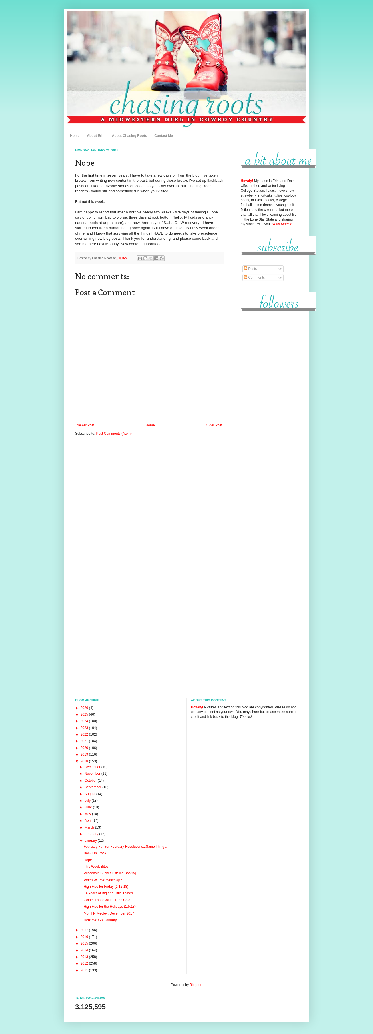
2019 (85, 754)
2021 (85, 741)
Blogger (195, 985)
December (93, 767)
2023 (85, 728)
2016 (85, 937)
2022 (85, 734)
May (88, 814)
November (93, 774)
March (90, 827)
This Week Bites (96, 867)
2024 (85, 721)
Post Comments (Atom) (114, 434)
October (91, 781)
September (93, 787)
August (90, 794)
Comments (254, 278)
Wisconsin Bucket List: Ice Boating (110, 873)
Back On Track (95, 853)
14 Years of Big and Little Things (108, 893)
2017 (85, 930)
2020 (85, 748)
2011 (85, 970)
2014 (85, 950)
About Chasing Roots (129, 136)
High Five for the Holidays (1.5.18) (110, 907)
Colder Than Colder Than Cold (107, 900)
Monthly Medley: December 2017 (109, 913)
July (88, 801)
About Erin (95, 136)
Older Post (214, 425)
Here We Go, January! (101, 920)
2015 (85, 943)
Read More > (282, 224)
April (88, 821)
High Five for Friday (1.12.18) (106, 887)
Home (74, 136)
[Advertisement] (269, 402)
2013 (85, 957)
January (91, 841)
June (89, 807)
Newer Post (85, 425)
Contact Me (163, 136)
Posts (250, 269)
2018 (85, 761)
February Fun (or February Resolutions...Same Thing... (125, 847)
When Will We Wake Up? (103, 880)
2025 (85, 714)
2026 (85, 708)
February (92, 834)
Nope (88, 860)
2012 (85, 963)
